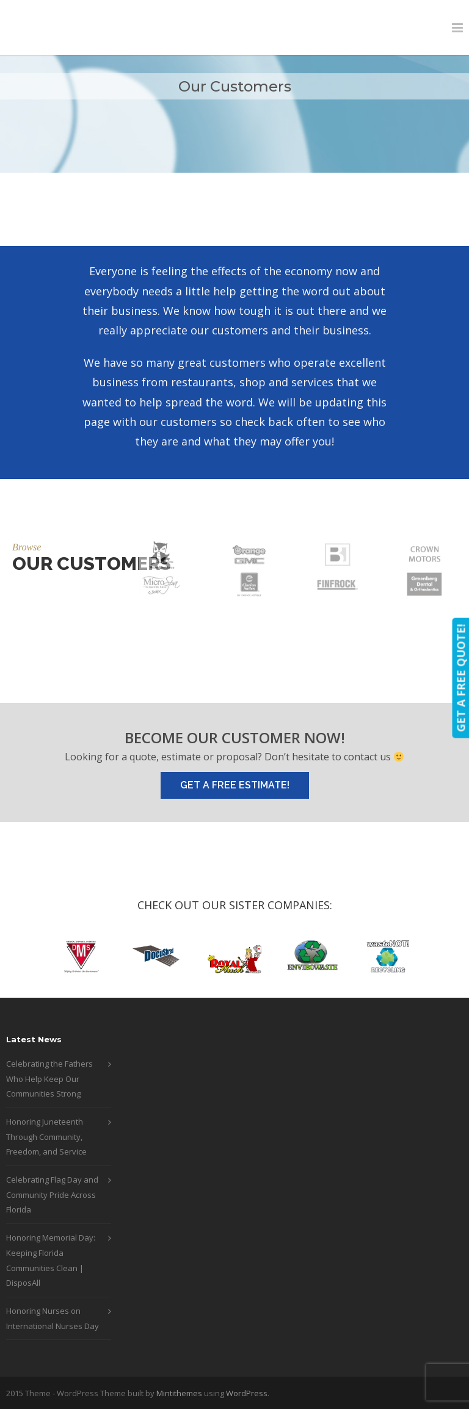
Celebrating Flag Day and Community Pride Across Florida (52, 1194)
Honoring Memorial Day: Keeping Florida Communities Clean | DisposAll (50, 1260)
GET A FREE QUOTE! (460, 678)
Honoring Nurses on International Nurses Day (52, 1318)
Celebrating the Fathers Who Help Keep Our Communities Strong (49, 1078)
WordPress (246, 1393)
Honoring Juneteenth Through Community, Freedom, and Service (46, 1136)
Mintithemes (179, 1393)
